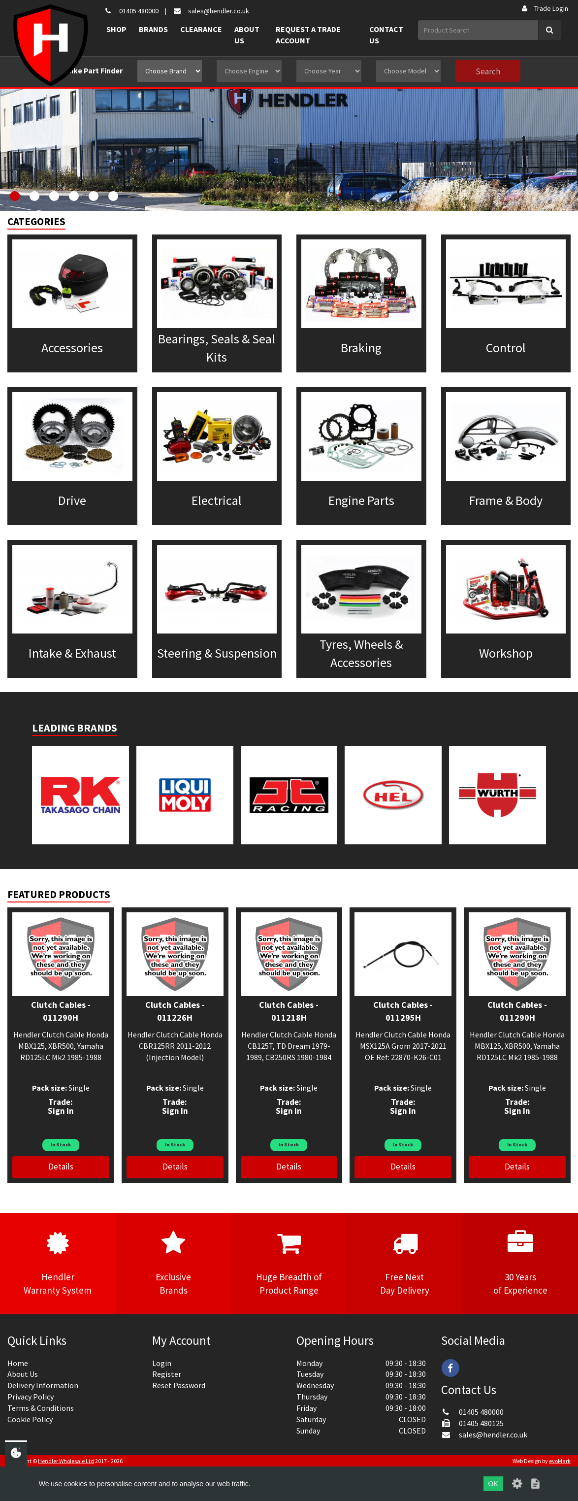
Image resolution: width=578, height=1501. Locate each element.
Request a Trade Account (308, 34)
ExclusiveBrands (173, 1263)
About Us (246, 34)
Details (60, 1166)
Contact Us (386, 34)
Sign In (61, 1110)
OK (493, 1484)
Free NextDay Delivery (404, 1263)
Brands (153, 29)
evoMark (560, 1461)
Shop (116, 29)
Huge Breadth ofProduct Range (289, 1263)
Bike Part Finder (94, 70)
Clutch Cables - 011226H (175, 1011)
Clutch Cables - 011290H (61, 1011)
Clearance (201, 29)
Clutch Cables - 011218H (289, 1011)
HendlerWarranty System (58, 1263)
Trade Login (544, 8)
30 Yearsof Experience (520, 1263)
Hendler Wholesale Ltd (66, 1461)
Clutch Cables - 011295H (403, 1011)
